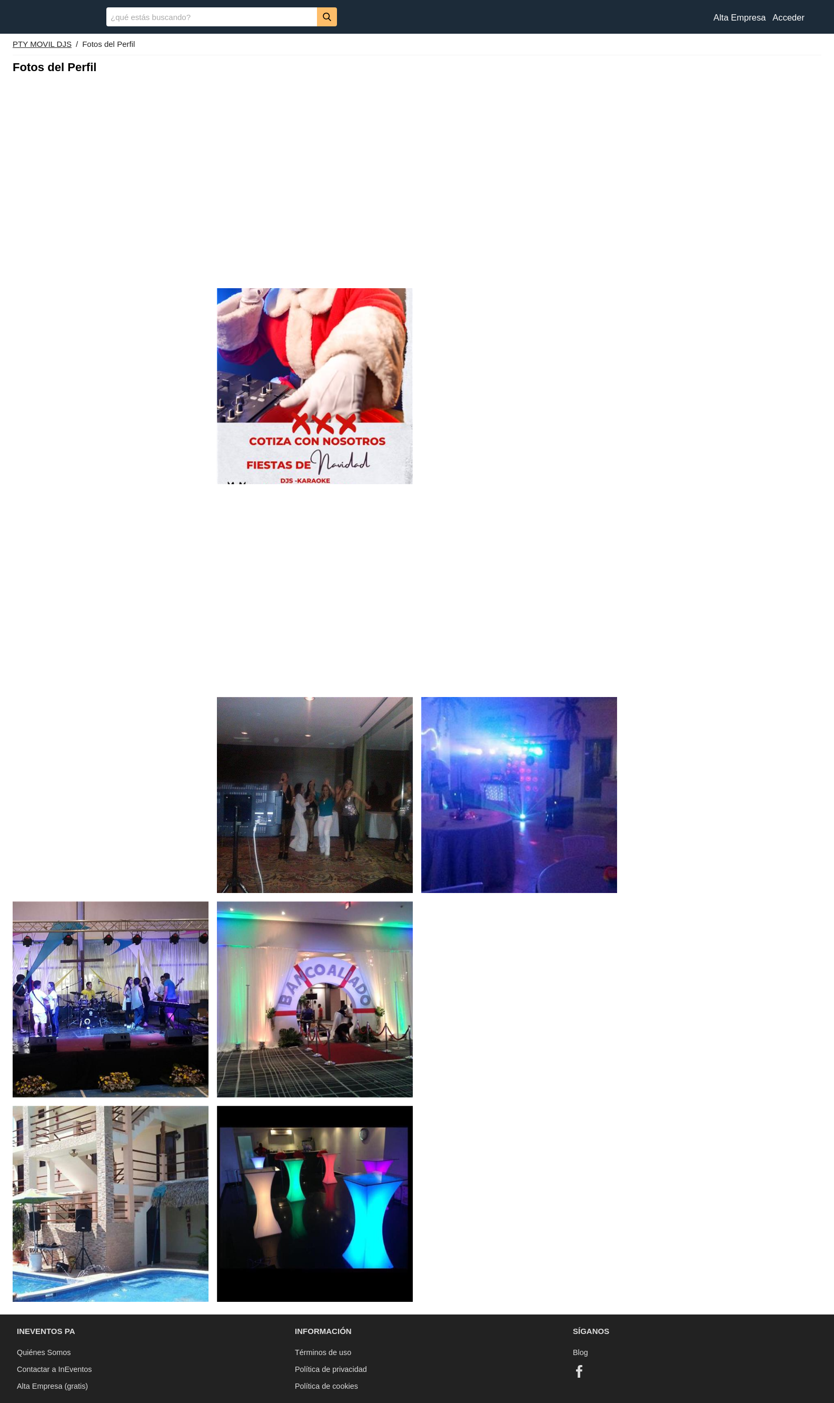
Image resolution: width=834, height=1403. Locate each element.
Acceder (788, 18)
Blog (580, 1352)
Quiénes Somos (44, 1352)
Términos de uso (323, 1352)
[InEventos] (53, 18)
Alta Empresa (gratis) (52, 1386)
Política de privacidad (331, 1369)
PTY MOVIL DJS (42, 44)
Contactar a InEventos (54, 1369)
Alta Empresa (739, 18)
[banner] (417, 17)
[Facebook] (579, 1371)
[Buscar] (327, 16)
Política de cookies (326, 1386)
